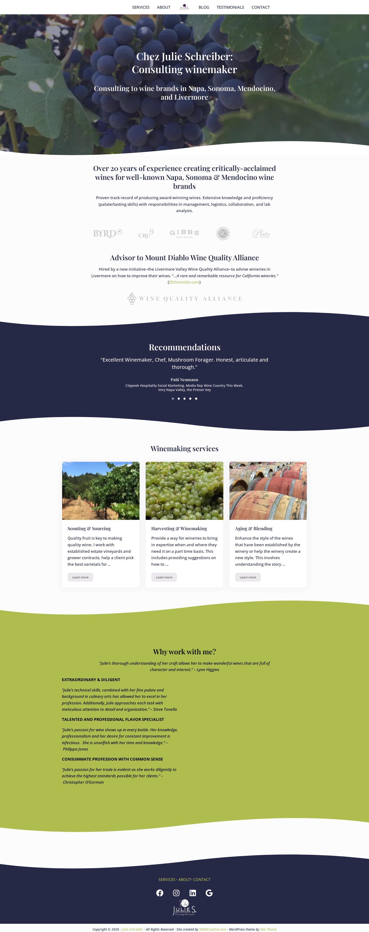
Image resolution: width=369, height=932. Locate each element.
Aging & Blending (255, 549)
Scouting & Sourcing (91, 549)
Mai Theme (268, 929)
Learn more (82, 599)
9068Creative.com (212, 929)
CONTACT (202, 879)
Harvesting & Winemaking (181, 549)
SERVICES (166, 879)
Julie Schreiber (132, 929)
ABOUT (184, 879)
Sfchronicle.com (184, 303)
